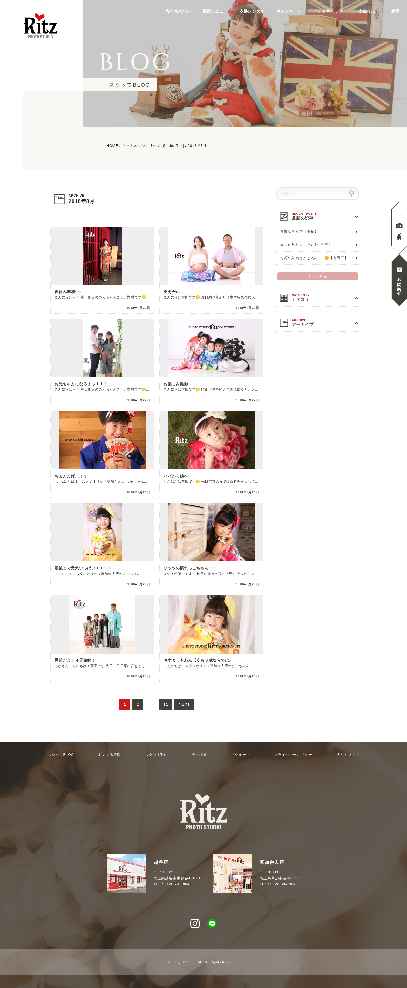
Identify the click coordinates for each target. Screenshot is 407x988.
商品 (395, 11)
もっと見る (317, 276)
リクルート (240, 754)
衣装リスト (368, 11)
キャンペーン (289, 11)
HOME (112, 146)
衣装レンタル (252, 11)
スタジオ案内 (156, 754)
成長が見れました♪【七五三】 (306, 245)
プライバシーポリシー (293, 754)
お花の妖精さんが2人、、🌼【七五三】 (314, 258)
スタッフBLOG (61, 754)
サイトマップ (347, 754)
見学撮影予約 (399, 232)
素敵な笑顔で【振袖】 (299, 231)
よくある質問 (109, 754)
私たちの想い (178, 11)
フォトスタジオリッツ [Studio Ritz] (153, 146)
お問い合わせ (399, 284)
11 (165, 706)
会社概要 (199, 754)
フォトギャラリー (330, 11)
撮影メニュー (215, 11)
